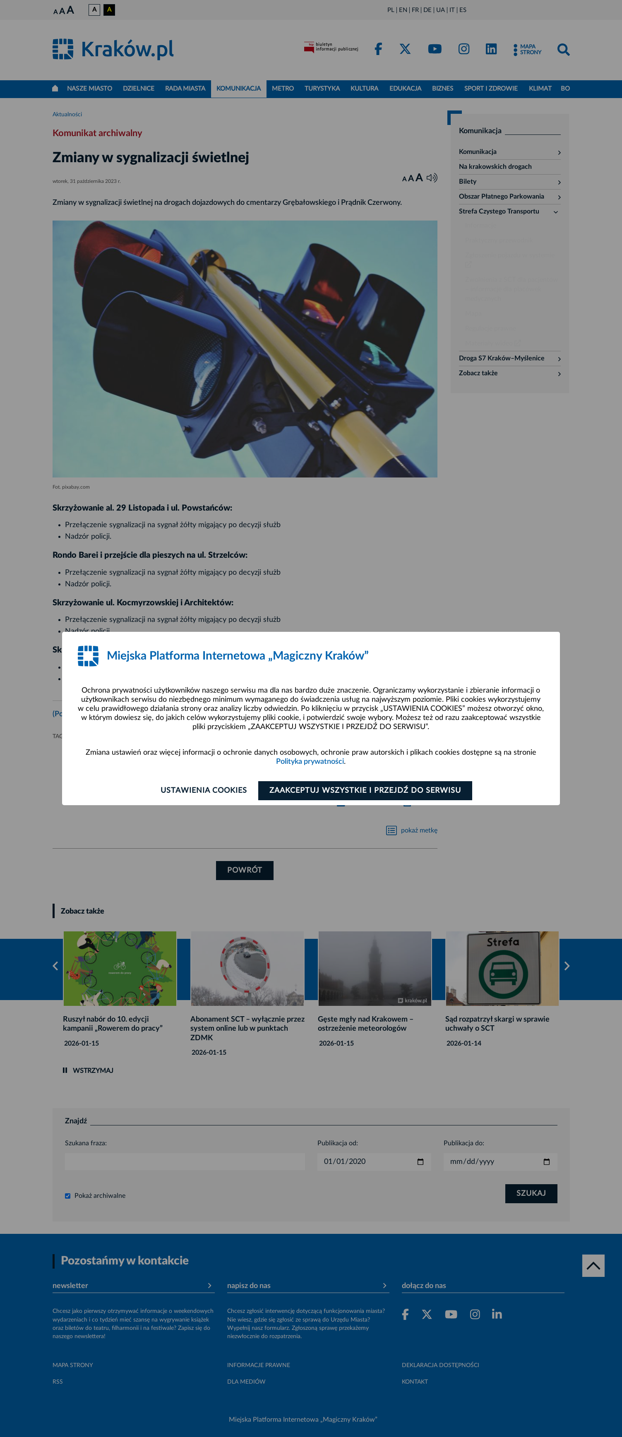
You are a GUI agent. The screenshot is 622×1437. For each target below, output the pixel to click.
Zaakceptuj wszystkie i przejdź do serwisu (365, 790)
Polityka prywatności (310, 761)
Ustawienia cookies (204, 790)
